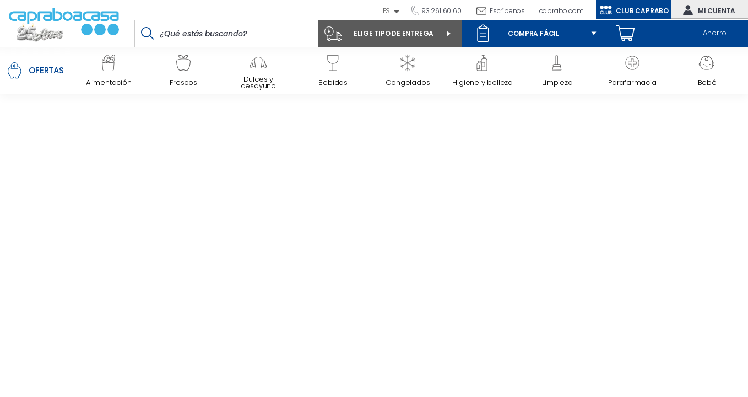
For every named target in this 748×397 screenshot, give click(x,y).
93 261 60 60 (440, 10)
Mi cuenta (706, 10)
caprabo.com (561, 10)
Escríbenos (507, 10)
